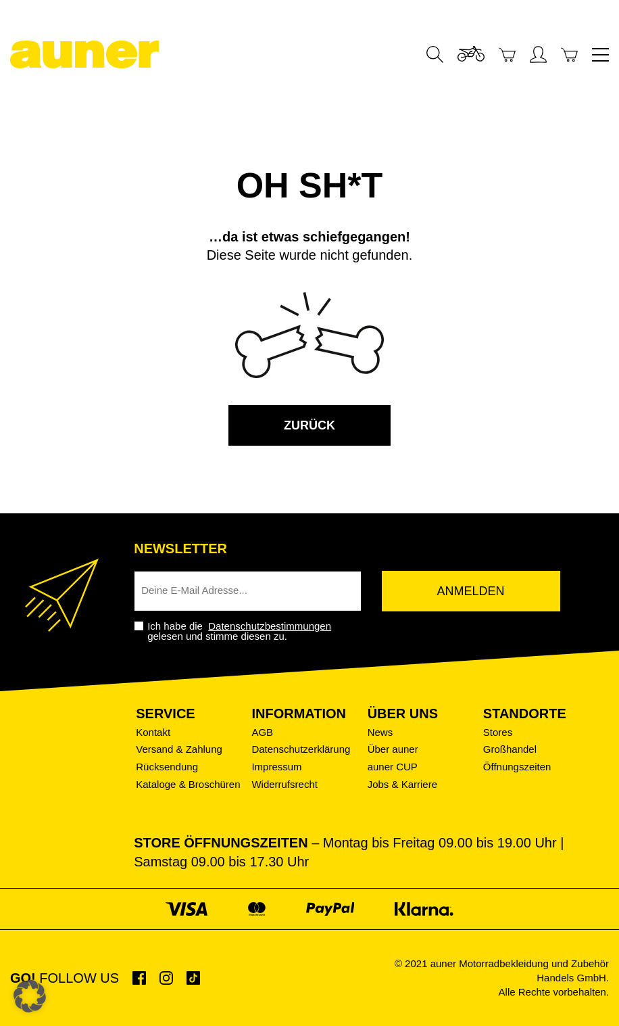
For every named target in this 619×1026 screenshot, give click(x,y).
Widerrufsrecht (284, 784)
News (380, 732)
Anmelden (471, 591)
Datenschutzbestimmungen (269, 626)
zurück (309, 425)
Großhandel (510, 749)
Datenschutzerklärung (300, 749)
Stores (497, 732)
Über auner (393, 749)
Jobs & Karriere (402, 784)
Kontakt (153, 732)
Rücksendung (167, 766)
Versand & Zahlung (179, 749)
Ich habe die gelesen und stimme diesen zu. (240, 631)
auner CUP (393, 766)
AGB (262, 732)
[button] (29, 996)
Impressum (276, 766)
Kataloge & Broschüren (188, 784)
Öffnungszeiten (517, 766)
